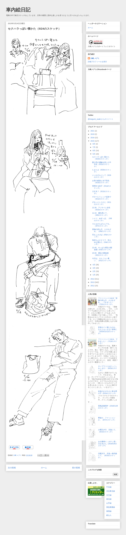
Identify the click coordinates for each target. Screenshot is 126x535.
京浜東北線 (110, 491)
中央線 (108, 487)
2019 (93, 134)
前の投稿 (76, 468)
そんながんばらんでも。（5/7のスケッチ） (101, 225)
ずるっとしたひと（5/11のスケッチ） (101, 203)
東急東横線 (110, 507)
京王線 (108, 495)
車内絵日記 (18, 9)
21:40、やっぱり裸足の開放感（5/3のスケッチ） (102, 249)
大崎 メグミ (94, 58)
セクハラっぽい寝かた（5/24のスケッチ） (100, 158)
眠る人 (108, 515)
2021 (93, 131)
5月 (94, 154)
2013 (93, 282)
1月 (94, 275)
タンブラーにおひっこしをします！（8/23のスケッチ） (107, 368)
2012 (93, 286)
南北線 (108, 499)
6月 (94, 150)
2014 (93, 279)
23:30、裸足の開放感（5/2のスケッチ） (100, 254)
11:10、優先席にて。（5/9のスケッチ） (100, 214)
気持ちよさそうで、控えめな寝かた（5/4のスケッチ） (102, 242)
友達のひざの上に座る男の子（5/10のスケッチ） (107, 392)
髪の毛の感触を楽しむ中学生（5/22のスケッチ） (101, 164)
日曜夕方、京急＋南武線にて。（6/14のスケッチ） (107, 456)
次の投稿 (12, 468)
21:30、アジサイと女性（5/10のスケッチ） (101, 209)
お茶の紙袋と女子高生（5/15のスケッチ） (100, 182)
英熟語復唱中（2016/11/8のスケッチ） (108, 407)
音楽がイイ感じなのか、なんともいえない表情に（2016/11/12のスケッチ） (107, 330)
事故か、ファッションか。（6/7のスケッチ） (107, 419)
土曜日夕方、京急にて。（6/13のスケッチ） (107, 431)
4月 (94, 265)
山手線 (108, 503)
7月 (94, 147)
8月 (94, 144)
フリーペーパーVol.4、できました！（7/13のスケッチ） (107, 341)
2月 (94, 271)
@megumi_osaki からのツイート (100, 119)
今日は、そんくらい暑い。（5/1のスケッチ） (102, 259)
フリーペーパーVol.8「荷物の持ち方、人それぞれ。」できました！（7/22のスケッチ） (107, 301)
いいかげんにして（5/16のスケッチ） (101, 176)
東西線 (108, 511)
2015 (93, 141)
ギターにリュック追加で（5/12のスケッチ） (101, 198)
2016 (93, 138)
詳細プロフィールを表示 (97, 62)
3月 (94, 268)
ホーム (44, 468)
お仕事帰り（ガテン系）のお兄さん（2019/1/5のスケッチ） (107, 444)
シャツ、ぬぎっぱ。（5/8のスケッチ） (102, 219)
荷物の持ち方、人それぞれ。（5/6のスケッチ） (102, 230)
